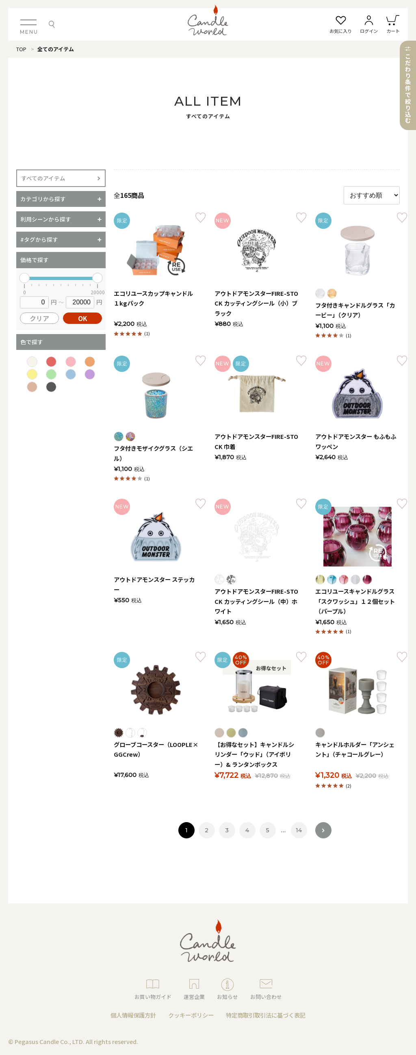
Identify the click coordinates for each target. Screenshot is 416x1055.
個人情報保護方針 (133, 1015)
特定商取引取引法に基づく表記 (266, 1015)
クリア (39, 318)
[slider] (24, 278)
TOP (21, 49)
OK (82, 318)
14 (299, 830)
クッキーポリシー (191, 1015)
